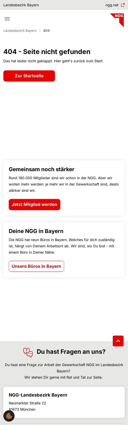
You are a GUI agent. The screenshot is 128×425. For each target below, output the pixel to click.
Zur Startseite (29, 75)
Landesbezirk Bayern (21, 5)
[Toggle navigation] (7, 19)
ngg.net (112, 5)
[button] (9, 415)
